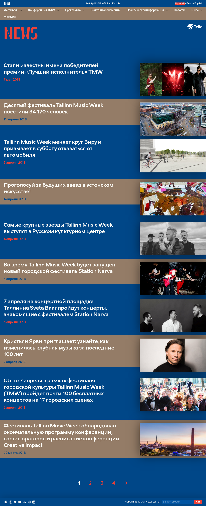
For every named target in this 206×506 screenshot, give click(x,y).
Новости (179, 10)
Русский (180, 3)
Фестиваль (11, 10)
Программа (73, 10)
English (198, 3)
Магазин (10, 17)
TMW (7, 3)
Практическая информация (145, 10)
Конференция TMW (41, 10)
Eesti (189, 3)
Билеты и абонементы (105, 10)
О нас (195, 10)
